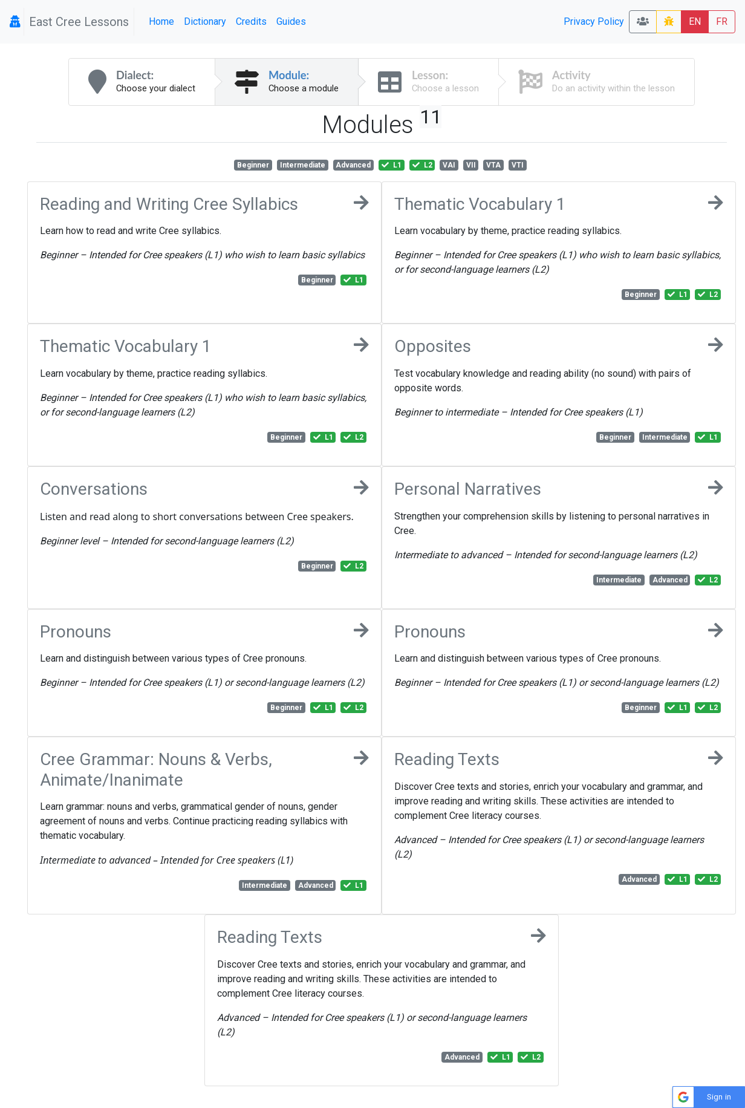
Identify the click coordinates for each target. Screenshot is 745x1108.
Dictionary (205, 21)
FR (721, 21)
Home (161, 21)
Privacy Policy (594, 21)
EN (695, 21)
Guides (291, 21)
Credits (251, 21)
